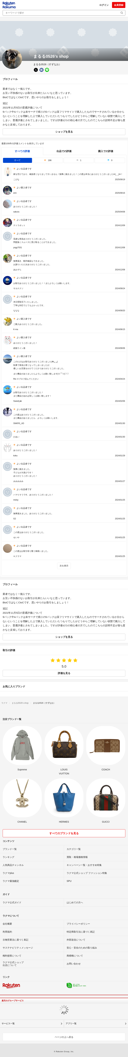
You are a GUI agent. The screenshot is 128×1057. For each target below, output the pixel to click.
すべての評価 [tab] (22, 151)
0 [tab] (109, 160)
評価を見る (64, 673)
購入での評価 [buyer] (105, 151)
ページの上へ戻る (64, 1037)
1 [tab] (78, 160)
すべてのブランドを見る (64, 833)
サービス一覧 (8, 1023)
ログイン (104, 5)
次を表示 (64, 565)
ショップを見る (64, 131)
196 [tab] (48, 160)
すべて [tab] (17, 160)
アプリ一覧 (71, 1023)
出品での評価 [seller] (64, 151)
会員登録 (118, 5)
